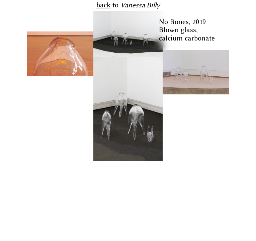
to (128, 5)
